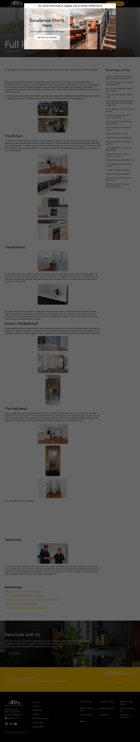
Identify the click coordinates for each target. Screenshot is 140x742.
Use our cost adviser (47, 38)
